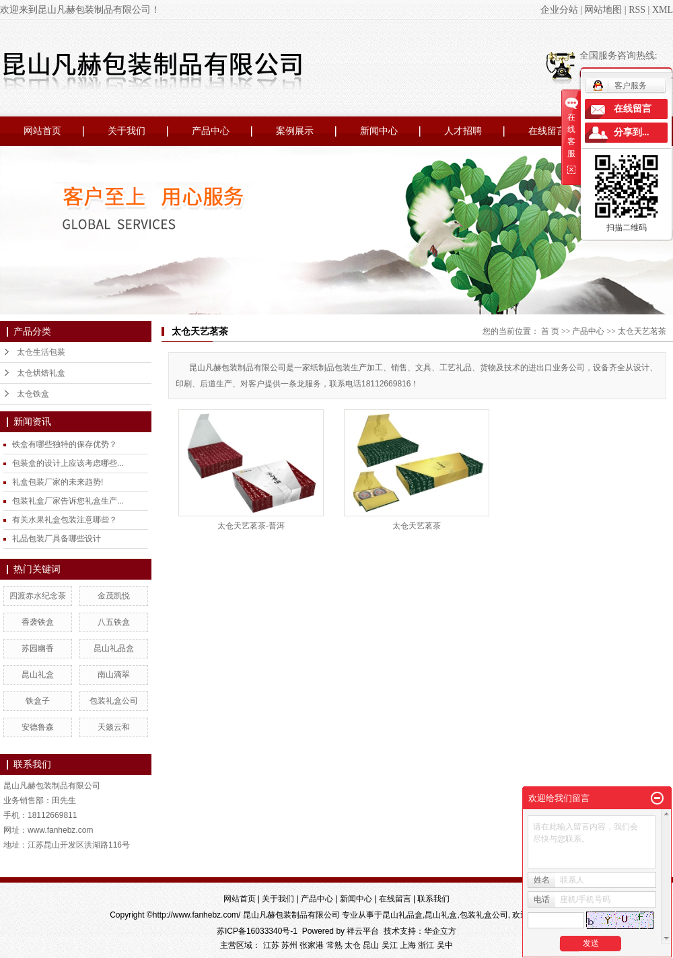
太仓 (353, 945)
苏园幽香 (38, 648)
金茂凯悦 (114, 596)
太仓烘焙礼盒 (41, 373)
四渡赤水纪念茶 (37, 596)
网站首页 (42, 131)
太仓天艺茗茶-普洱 (251, 526)
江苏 (271, 945)
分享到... (631, 132)
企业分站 (559, 10)
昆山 (371, 945)
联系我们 (433, 898)
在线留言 (547, 131)
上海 (408, 945)
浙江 (426, 945)
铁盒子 (38, 701)
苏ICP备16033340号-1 (257, 931)
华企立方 (440, 931)
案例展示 (295, 131)
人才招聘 (463, 131)
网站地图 (603, 10)
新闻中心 (379, 131)
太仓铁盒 (33, 394)
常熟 (334, 945)
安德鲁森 (38, 727)
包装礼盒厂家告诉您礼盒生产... (68, 501)
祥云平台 (363, 931)
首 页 (550, 331)
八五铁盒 (114, 622)
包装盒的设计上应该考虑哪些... (68, 463)
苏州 (289, 945)
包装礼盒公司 (114, 701)
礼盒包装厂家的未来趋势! (57, 482)
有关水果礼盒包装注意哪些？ (64, 519)
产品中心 (210, 131)
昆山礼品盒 (114, 648)
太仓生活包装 (41, 352)
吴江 (390, 945)
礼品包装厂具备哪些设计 (56, 538)
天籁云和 (114, 727)
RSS (637, 10)
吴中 (445, 945)
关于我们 (126, 131)
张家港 (311, 945)
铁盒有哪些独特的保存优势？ (64, 444)
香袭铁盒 (38, 622)
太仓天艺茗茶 (642, 331)
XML (662, 10)
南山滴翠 (114, 674)
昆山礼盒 (38, 674)
